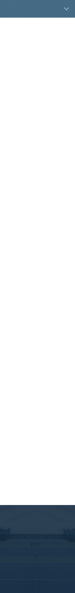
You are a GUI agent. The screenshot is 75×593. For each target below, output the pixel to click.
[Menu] (66, 8)
